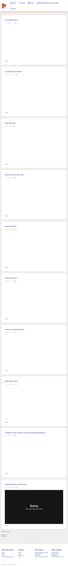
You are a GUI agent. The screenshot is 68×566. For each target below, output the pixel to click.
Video (15, 23)
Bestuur (3, 554)
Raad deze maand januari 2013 (14, 329)
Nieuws (13, 3)
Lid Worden (54, 554)
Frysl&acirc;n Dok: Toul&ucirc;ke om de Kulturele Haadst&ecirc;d (25, 433)
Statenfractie (38, 554)
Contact (13, 9)
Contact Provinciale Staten (41, 556)
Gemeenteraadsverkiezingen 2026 (47, 3)
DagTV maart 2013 (10, 226)
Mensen (31, 3)
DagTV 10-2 (4, 536)
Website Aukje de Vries (57, 556)
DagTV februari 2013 (11, 381)
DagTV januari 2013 (11, 278)
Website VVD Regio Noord (41, 552)
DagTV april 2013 (10, 123)
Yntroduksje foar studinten (13, 71)
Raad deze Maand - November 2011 (16, 484)
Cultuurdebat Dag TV (11, 20)
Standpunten (21, 555)
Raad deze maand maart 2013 (14, 175)
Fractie (3, 552)
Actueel (22, 3)
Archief (19, 556)
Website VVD (55, 552)
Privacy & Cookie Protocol (7, 556)
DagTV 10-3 (4, 534)
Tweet (6, 61)
